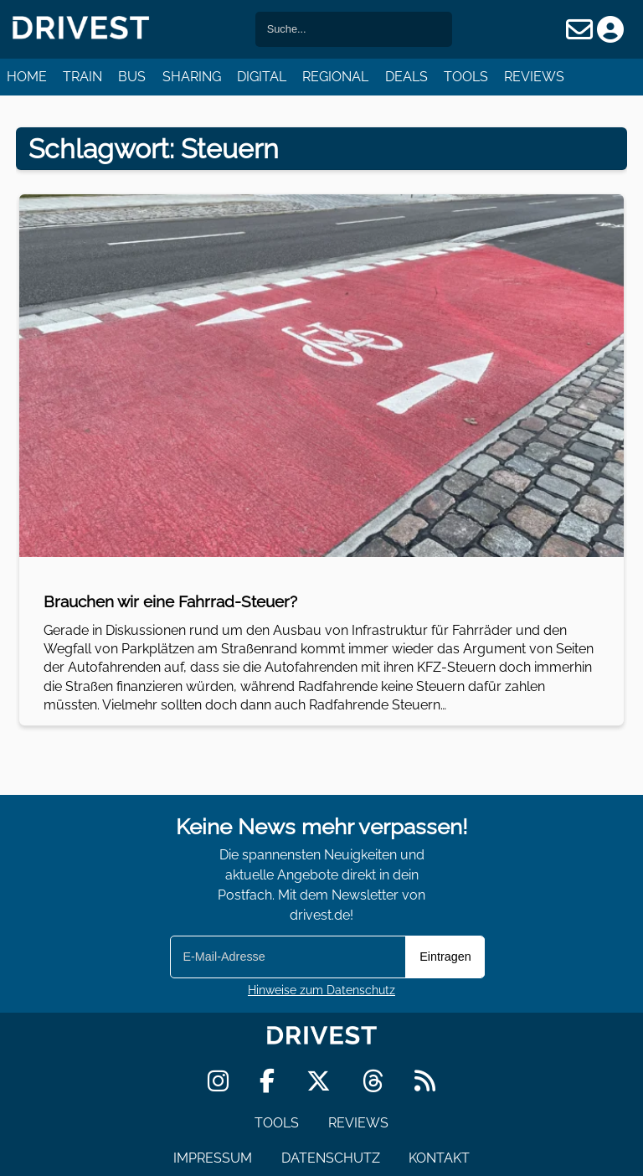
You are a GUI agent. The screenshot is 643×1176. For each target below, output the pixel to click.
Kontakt (439, 1158)
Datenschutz (330, 1158)
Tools (466, 77)
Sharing (191, 77)
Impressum (212, 1158)
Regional (335, 77)
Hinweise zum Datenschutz (321, 990)
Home (27, 77)
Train (82, 77)
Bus (132, 77)
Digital (261, 77)
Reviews (534, 77)
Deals (406, 77)
